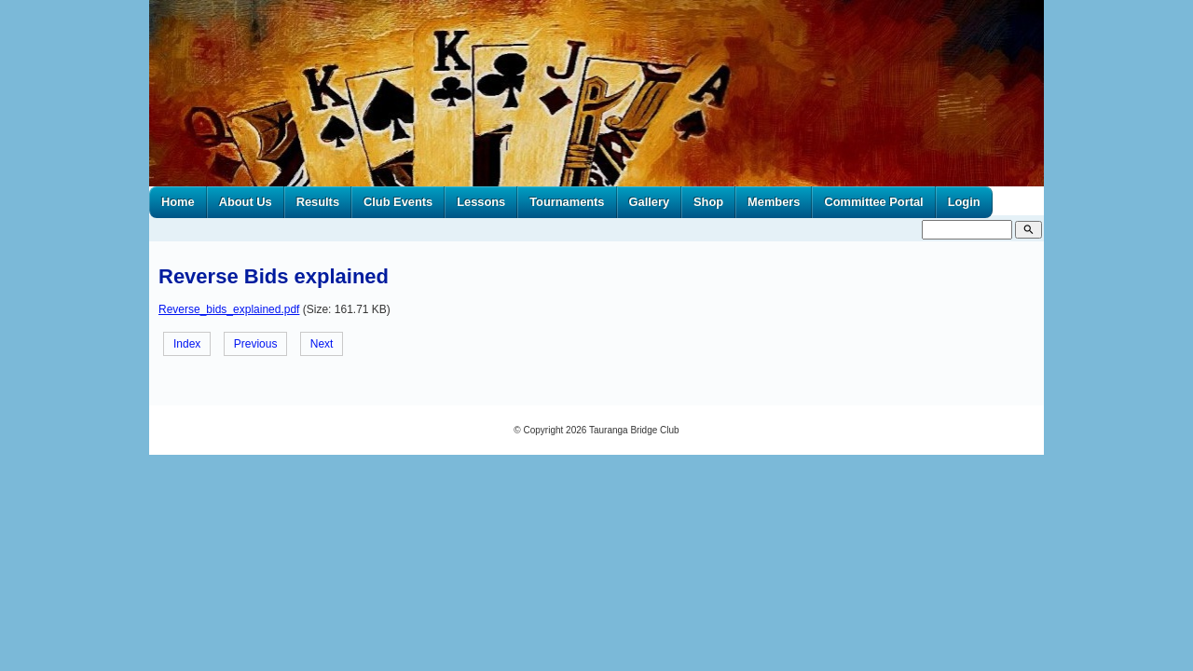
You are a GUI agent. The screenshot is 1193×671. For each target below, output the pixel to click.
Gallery (649, 202)
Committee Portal (873, 202)
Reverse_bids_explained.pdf (228, 309)
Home (178, 202)
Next (322, 343)
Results (317, 202)
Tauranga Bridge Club (634, 430)
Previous (256, 343)
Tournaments (566, 202)
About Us (245, 202)
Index (186, 343)
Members (773, 202)
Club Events (397, 202)
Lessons (481, 202)
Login (964, 202)
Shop (708, 202)
